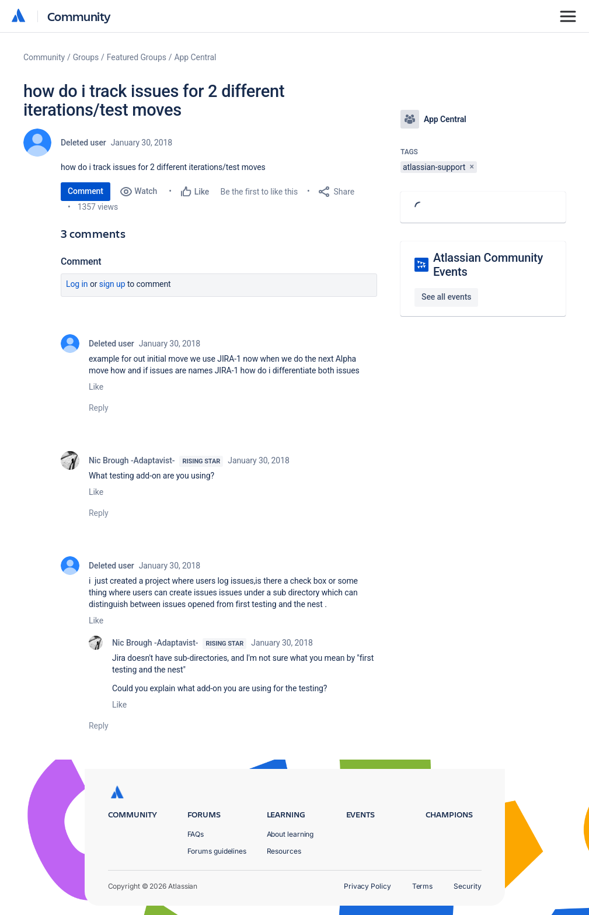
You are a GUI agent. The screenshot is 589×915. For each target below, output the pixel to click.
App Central (196, 57)
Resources (284, 851)
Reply (99, 408)
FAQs (195, 834)
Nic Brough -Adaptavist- (132, 460)
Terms (422, 886)
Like (96, 386)
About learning (290, 834)
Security (467, 886)
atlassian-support (434, 167)
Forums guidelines (217, 851)
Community (79, 16)
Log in (77, 284)
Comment (85, 191)
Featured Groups (136, 57)
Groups (86, 57)
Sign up (112, 284)
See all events (446, 296)
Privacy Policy (367, 886)
